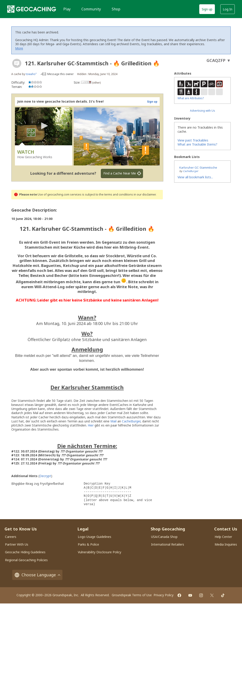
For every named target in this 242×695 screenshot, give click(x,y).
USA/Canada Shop (164, 537)
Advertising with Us (202, 111)
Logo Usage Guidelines (94, 537)
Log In (227, 9)
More (19, 48)
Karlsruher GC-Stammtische (198, 167)
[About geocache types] (16, 63)
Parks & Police (88, 544)
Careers (10, 537)
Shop (116, 9)
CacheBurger (131, 421)
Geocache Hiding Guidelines (25, 552)
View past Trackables (193, 140)
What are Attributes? (191, 98)
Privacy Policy (163, 595)
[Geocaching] (31, 9)
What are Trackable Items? (197, 144)
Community (91, 9)
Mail (113, 421)
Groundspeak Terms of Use (132, 595)
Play (67, 9)
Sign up (207, 9)
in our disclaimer (145, 194)
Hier (91, 425)
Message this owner (60, 74)
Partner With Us (16, 544)
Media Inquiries (226, 544)
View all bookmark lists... (195, 177)
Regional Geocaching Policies (26, 560)
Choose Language (37, 575)
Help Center (223, 537)
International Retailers (167, 544)
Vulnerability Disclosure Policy (99, 552)
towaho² (31, 74)
